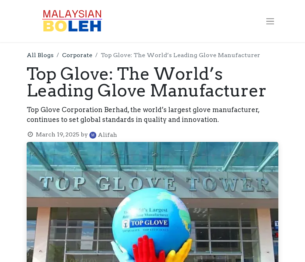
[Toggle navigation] (270, 21)
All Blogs (40, 55)
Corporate (77, 55)
